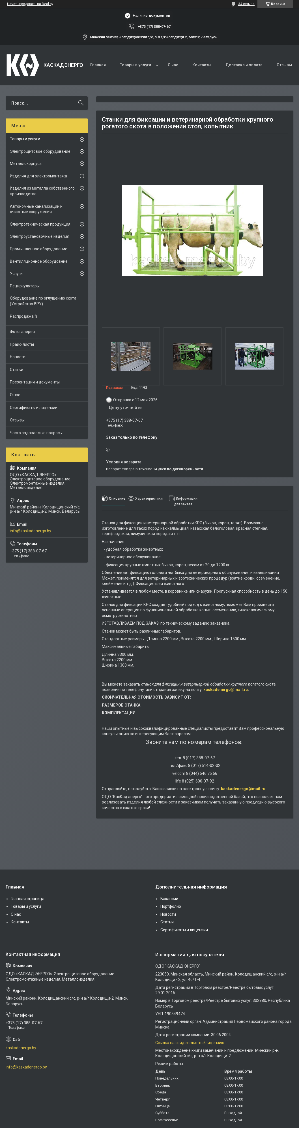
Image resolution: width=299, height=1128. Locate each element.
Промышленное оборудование (38, 249)
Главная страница (27, 898)
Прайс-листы (22, 344)
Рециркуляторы (25, 286)
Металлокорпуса (26, 163)
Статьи (16, 369)
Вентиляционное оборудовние (39, 261)
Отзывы (284, 65)
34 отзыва (246, 4)
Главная (98, 65)
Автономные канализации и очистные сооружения (36, 209)
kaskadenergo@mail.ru (225, 689)
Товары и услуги (135, 65)
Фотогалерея (22, 331)
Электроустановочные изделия (39, 236)
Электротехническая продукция (40, 224)
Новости (17, 357)
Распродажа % (24, 316)
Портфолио (170, 906)
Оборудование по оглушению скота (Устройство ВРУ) (43, 301)
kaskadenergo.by (21, 1048)
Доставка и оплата (244, 65)
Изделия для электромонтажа (38, 176)
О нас (173, 65)
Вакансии (169, 898)
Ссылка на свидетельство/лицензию (189, 1042)
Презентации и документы (35, 382)
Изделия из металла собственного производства (42, 191)
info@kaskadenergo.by (30, 531)
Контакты (201, 65)
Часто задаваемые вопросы (36, 433)
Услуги (16, 273)
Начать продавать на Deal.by (30, 4)
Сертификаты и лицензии (33, 407)
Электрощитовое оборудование (40, 151)
